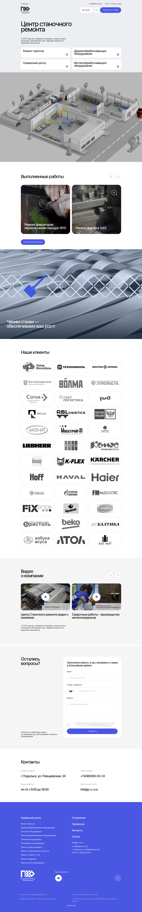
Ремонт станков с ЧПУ (30, 855)
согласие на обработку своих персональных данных (92, 723)
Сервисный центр (45, 64)
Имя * (69, 672)
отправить (92, 731)
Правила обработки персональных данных (38, 899)
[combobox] (71, 691)
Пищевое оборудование (31, 839)
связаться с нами (110, 10)
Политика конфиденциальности (33, 894)
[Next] (118, 176)
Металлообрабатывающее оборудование (38, 835)
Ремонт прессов (45, 52)
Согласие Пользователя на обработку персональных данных (94, 900)
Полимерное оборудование (32, 843)
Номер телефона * (75, 685)
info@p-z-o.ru (89, 789)
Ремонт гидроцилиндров (31, 847)
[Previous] (111, 176)
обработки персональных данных (102, 725)
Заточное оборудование (31, 831)
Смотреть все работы (33, 242)
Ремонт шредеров (28, 859)
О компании (78, 817)
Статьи (76, 836)
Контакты (77, 830)
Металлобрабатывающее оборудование (96, 64)
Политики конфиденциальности (97, 724)
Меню (86, 10)
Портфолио (78, 824)
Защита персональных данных (85, 894)
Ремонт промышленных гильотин (35, 851)
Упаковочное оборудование (32, 863)
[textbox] (69, 691)
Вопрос (70, 698)
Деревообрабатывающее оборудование (96, 52)
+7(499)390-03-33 (95, 4)
